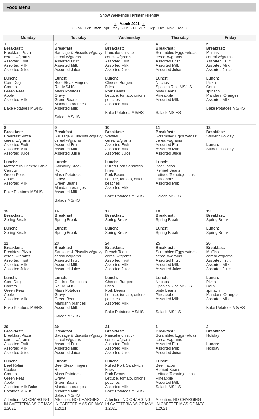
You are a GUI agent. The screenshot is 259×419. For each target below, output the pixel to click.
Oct (161, 28)
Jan (79, 28)
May (115, 28)
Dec (180, 28)
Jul (133, 28)
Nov (170, 28)
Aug (142, 28)
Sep (151, 28)
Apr (107, 28)
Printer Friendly (145, 15)
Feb (88, 28)
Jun (125, 28)
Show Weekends (114, 15)
